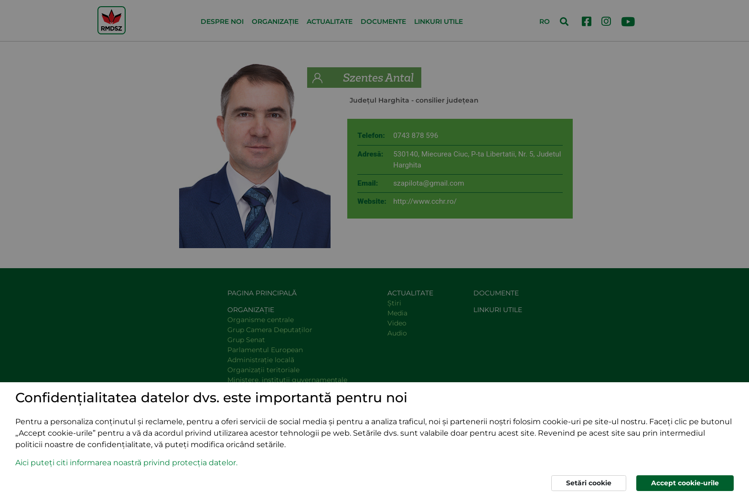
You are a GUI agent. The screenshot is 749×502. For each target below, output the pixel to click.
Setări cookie (588, 483)
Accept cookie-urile (685, 483)
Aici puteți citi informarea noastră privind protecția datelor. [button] (126, 462)
